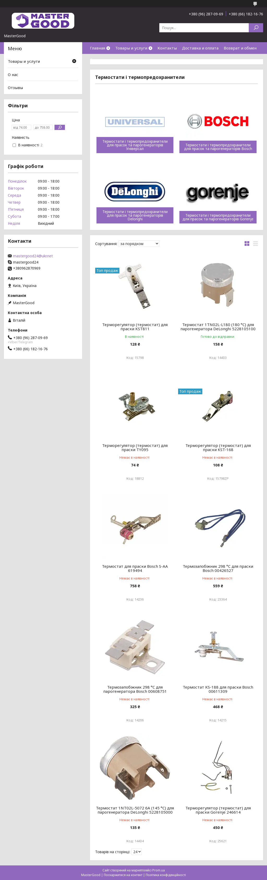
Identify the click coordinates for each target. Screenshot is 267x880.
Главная (97, 48)
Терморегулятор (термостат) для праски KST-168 (218, 447)
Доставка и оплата (200, 48)
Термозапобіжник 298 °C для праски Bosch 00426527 (218, 568)
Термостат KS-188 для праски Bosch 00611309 (218, 689)
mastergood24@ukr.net (33, 256)
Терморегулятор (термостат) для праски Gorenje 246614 (218, 810)
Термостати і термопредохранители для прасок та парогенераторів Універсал (135, 145)
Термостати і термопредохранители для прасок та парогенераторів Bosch (218, 147)
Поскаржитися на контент (123, 875)
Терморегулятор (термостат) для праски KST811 (135, 326)
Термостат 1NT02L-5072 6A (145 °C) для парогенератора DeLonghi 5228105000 (135, 810)
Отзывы (15, 87)
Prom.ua (158, 870)
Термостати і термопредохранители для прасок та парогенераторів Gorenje (218, 217)
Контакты (167, 48)
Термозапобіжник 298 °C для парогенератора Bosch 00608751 (135, 689)
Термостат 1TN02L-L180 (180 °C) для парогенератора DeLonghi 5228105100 (218, 326)
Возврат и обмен (240, 48)
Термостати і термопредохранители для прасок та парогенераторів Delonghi (135, 215)
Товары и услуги (131, 48)
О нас (95, 59)
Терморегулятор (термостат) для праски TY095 (135, 447)
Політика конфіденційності (166, 875)
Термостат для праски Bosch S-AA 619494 (135, 568)
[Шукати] (256, 27)
